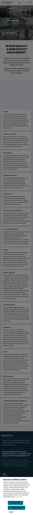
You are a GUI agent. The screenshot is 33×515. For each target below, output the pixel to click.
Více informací (19, 496)
